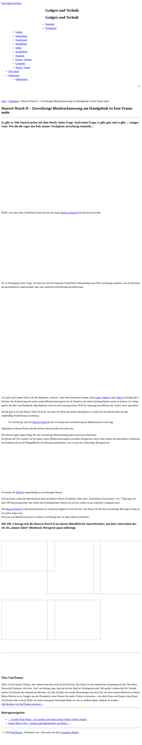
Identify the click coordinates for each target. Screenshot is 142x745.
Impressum (13, 75)
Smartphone (21, 36)
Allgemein (13, 101)
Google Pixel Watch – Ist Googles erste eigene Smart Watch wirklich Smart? (47, 719)
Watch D (20, 492)
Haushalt (19, 55)
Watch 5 (120, 397)
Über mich (13, 71)
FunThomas (16, 732)
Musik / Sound (22, 67)
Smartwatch (21, 40)
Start (3, 101)
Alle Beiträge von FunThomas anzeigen (22, 704)
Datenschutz (21, 79)
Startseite (49, 24)
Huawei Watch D (69, 212)
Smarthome (21, 43)
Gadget (18, 32)
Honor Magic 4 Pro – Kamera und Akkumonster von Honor (39, 723)
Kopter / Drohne (23, 59)
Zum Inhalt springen (11, 3)
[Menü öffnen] (139, 86)
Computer (20, 63)
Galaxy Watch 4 (103, 397)
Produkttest (51, 28)
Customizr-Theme (70, 732)
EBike (18, 48)
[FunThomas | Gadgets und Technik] (23, 25)
